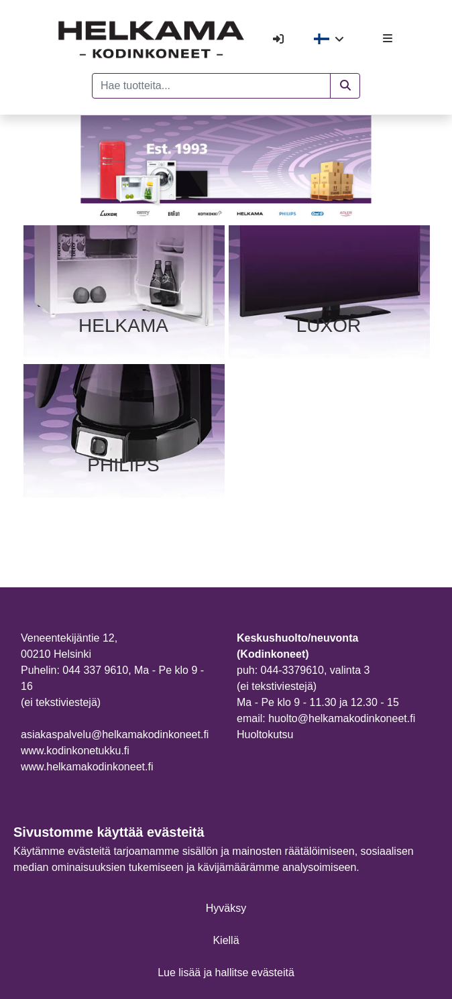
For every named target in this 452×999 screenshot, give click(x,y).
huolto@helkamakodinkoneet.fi (341, 718)
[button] (345, 86)
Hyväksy (226, 908)
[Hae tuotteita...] (211, 86)
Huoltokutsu (265, 734)
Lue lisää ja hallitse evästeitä (226, 972)
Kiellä (226, 940)
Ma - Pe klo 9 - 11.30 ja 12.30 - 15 (318, 702)
